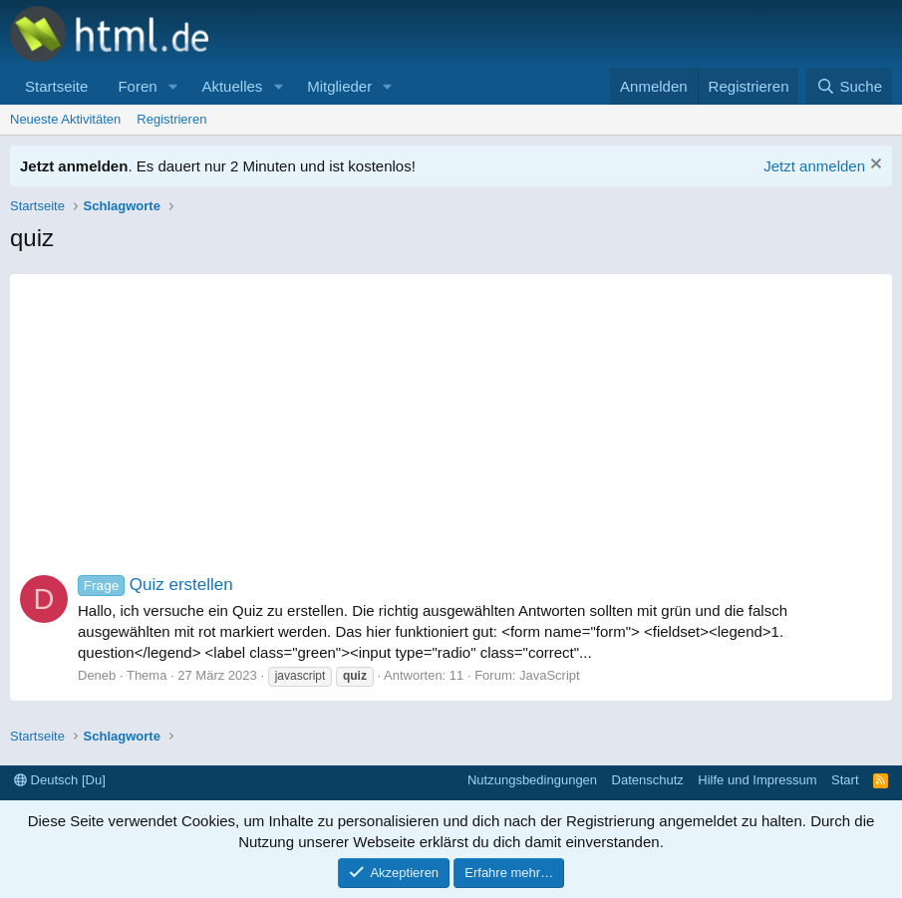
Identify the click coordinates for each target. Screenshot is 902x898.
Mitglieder (339, 86)
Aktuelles (231, 86)
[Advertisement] (451, 413)
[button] (172, 86)
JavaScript (549, 675)
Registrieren (171, 119)
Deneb (97, 675)
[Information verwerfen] (873, 165)
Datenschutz (648, 779)
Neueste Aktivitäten (65, 119)
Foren (137, 86)
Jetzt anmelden (814, 165)
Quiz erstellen (155, 584)
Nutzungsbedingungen (532, 779)
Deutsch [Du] (60, 779)
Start (844, 779)
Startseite (56, 86)
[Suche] (849, 86)
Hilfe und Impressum (757, 779)
